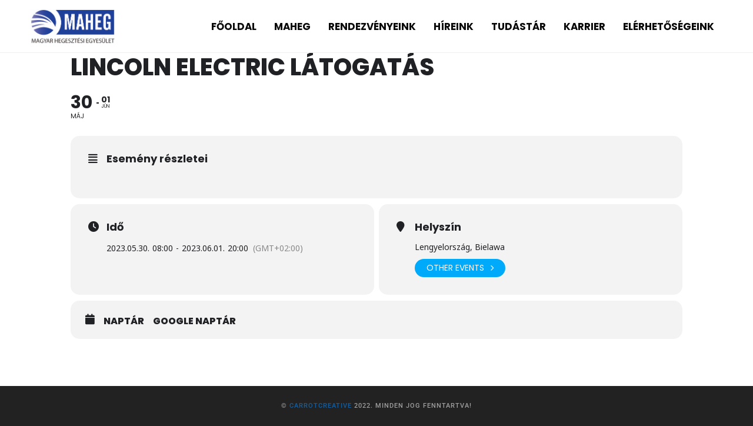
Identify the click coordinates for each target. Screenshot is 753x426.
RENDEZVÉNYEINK (372, 26)
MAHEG (292, 26)
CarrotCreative (320, 406)
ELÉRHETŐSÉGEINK (668, 26)
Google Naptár (194, 321)
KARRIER (584, 26)
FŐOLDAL (233, 26)
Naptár (124, 321)
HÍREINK (454, 26)
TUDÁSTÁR (518, 26)
